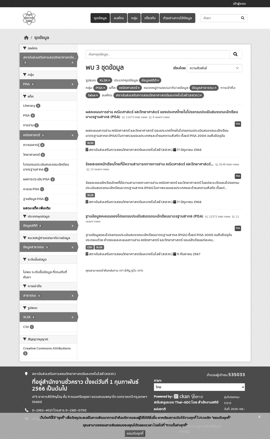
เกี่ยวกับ (150, 18)
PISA (238, 124)
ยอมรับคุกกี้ (135, 433)
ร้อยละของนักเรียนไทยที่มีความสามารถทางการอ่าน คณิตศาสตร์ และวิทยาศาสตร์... (150, 164)
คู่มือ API (136, 270)
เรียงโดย (179, 68)
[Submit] (243, 18)
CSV (89, 247)
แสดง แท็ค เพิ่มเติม (36, 208)
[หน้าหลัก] (26, 38)
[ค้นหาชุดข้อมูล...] (224, 18)
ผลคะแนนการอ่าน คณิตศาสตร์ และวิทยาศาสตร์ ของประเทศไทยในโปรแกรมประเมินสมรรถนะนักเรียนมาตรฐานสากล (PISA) (162, 114)
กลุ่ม (134, 18)
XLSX (90, 143)
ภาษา (157, 380)
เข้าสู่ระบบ (239, 3)
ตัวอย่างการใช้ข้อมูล (177, 18)
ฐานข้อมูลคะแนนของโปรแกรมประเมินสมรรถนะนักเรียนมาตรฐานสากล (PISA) (145, 216)
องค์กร (119, 18)
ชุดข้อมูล (100, 18)
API (121, 270)
